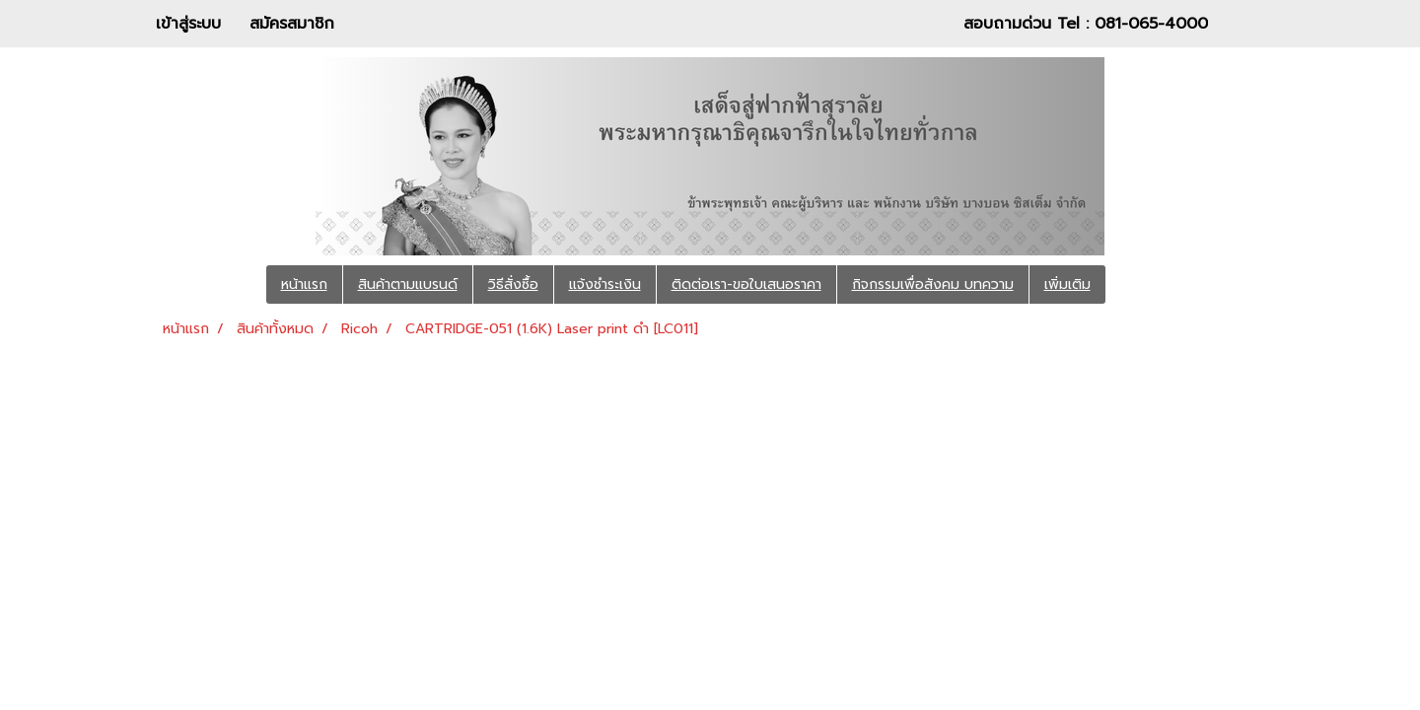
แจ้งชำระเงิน (605, 284)
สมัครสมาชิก (291, 24)
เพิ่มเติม (1067, 284)
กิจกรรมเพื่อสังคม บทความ (933, 284)
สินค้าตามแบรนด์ (408, 284)
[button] (1135, 285)
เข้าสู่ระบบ (188, 24)
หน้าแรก (304, 284)
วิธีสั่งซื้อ (513, 284)
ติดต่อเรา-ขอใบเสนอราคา (746, 284)
